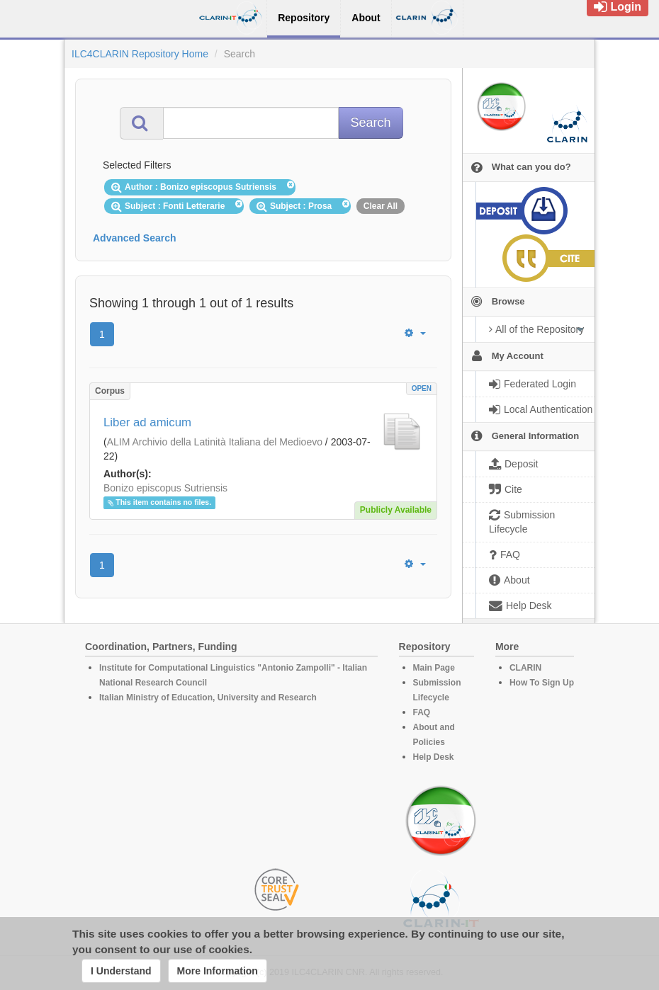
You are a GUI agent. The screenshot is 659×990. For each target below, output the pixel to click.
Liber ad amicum (147, 422)
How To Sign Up (541, 683)
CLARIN (525, 668)
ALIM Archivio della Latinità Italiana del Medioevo (214, 442)
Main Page (434, 668)
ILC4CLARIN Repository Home (140, 53)
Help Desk (433, 757)
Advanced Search (134, 238)
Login (617, 7)
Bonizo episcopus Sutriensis (165, 488)
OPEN (422, 388)
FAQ (422, 712)
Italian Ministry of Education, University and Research (208, 697)
